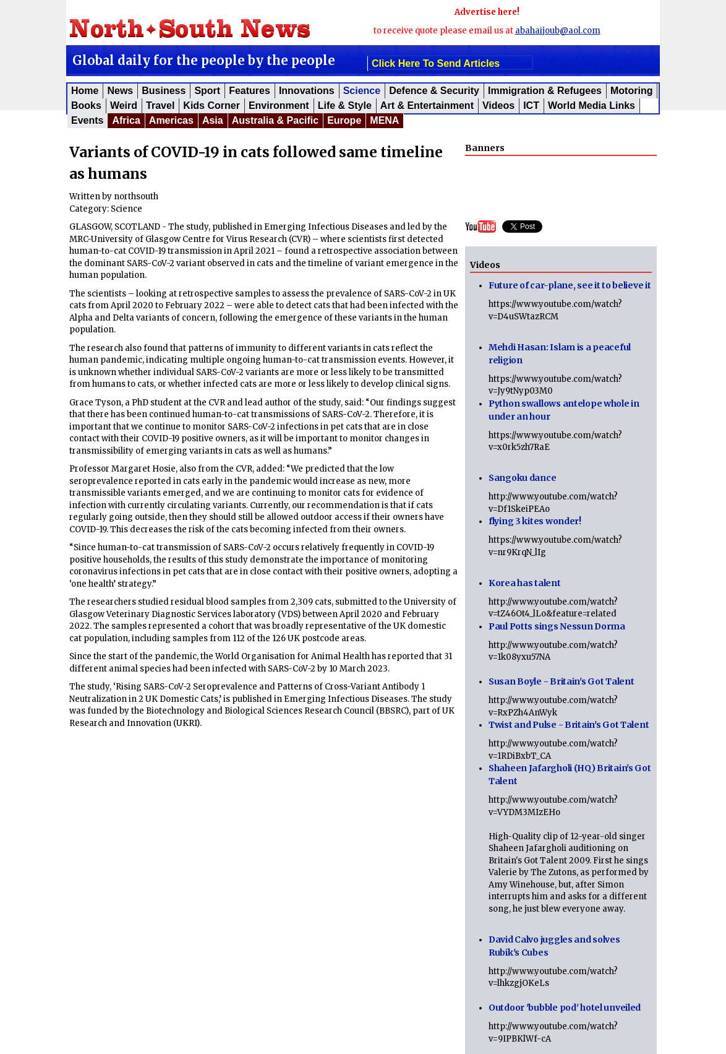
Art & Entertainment (427, 105)
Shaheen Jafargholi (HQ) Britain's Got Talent (570, 774)
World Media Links (591, 105)
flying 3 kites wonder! (535, 521)
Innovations (307, 90)
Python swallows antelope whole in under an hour (564, 410)
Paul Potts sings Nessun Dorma (557, 626)
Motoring (631, 90)
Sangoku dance (522, 477)
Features (249, 90)
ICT (531, 105)
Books (86, 105)
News (120, 90)
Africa (126, 120)
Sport (207, 90)
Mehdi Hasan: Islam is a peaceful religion (560, 354)
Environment (279, 105)
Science (361, 90)
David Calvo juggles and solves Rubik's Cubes (554, 946)
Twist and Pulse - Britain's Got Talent (569, 724)
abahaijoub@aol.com (557, 30)
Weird (123, 105)
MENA (384, 120)
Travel (160, 105)
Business (164, 90)
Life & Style (345, 105)
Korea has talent (525, 583)
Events (87, 120)
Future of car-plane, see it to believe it (570, 285)
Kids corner (211, 105)
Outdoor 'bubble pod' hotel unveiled (565, 1007)
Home (84, 90)
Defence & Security (434, 90)
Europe (344, 120)
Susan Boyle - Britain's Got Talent (561, 681)
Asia (212, 120)
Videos (498, 105)
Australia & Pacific (275, 120)
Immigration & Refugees (545, 90)
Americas (171, 120)
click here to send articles (436, 63)
